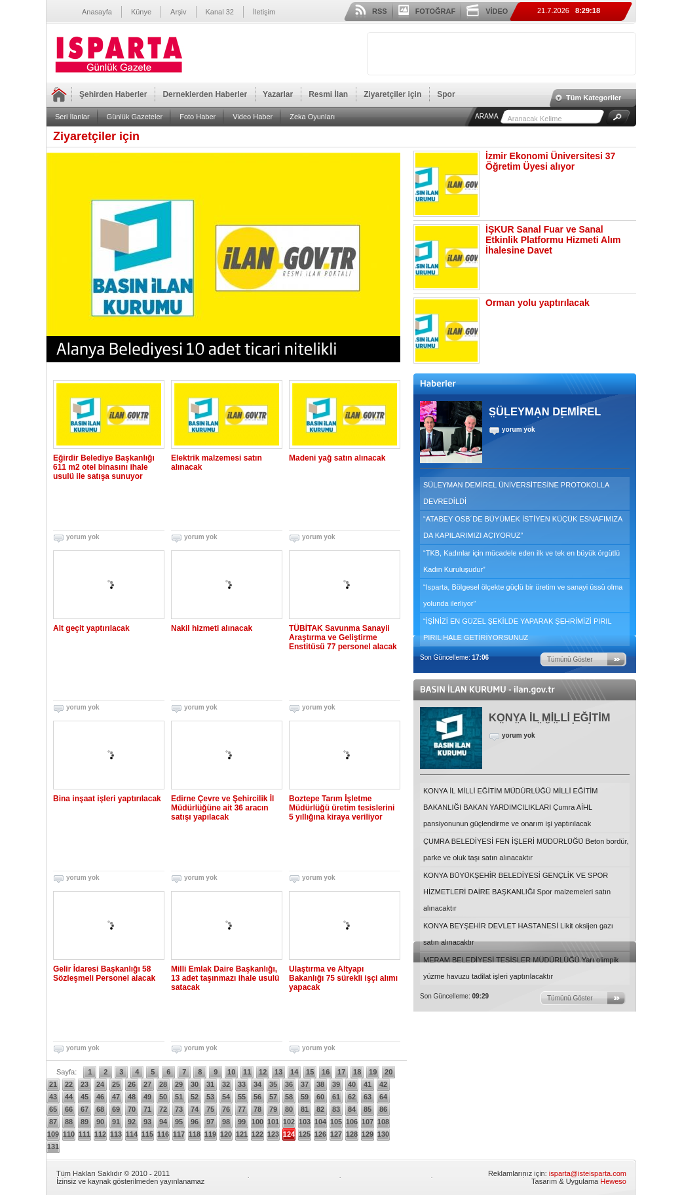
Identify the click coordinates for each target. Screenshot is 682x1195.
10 (231, 1072)
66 (69, 1109)
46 (100, 1097)
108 (383, 1122)
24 (100, 1084)
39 (336, 1084)
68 (100, 1109)
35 (273, 1084)
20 (388, 1072)
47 (116, 1097)
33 (242, 1084)
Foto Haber (198, 117)
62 (352, 1097)
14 (294, 1072)
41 (367, 1084)
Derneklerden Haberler (204, 94)
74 (195, 1109)
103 (305, 1122)
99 (242, 1122)
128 (352, 1134)
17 (341, 1072)
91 (116, 1122)
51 (179, 1097)
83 (336, 1109)
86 (383, 1109)
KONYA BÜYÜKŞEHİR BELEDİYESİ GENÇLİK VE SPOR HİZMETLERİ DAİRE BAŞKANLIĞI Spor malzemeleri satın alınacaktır (517, 891)
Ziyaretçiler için (392, 94)
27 (147, 1084)
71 (147, 1109)
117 (179, 1134)
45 (84, 1097)
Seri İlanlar (72, 117)
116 (163, 1134)
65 (53, 1109)
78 (257, 1109)
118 (194, 1134)
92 (132, 1122)
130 (383, 1134)
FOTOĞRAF (435, 11)
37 (305, 1084)
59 (305, 1097)
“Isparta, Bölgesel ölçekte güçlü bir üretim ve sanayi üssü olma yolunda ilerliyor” (522, 595)
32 (226, 1084)
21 (53, 1084)
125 (305, 1134)
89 (84, 1122)
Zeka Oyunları (312, 117)
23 (84, 1084)
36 (289, 1084)
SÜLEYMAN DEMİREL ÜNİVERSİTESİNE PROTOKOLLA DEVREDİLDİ (516, 493)
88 (69, 1122)
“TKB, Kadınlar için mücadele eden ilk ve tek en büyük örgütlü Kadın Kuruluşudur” (521, 561)
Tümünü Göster (569, 659)
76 (226, 1109)
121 (242, 1134)
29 (179, 1084)
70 (132, 1109)
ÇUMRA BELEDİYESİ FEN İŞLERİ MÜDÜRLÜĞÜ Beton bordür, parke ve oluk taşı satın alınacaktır (526, 849)
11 (247, 1072)
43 (53, 1097)
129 (367, 1134)
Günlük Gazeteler (135, 117)
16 (326, 1072)
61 (336, 1097)
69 (116, 1109)
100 (257, 1122)
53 (210, 1097)
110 (69, 1134)
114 (132, 1134)
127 (336, 1134)
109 (53, 1134)
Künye (141, 12)
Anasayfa (97, 12)
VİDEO (496, 11)
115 (147, 1134)
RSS (379, 11)
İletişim (264, 12)
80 (289, 1109)
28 (163, 1084)
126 (320, 1134)
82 (320, 1109)
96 (195, 1122)
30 (195, 1084)
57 (273, 1097)
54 (226, 1097)
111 (84, 1134)
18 (357, 1072)
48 (132, 1097)
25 (116, 1084)
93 (147, 1122)
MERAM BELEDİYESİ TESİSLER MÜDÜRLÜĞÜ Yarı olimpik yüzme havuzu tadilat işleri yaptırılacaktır (520, 968)
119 (210, 1134)
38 (320, 1084)
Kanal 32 (220, 12)
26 (132, 1084)
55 (242, 1097)
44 (69, 1097)
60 (320, 1097)
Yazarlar (278, 94)
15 (310, 1072)
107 (367, 1122)
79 (273, 1109)
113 (116, 1134)
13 (278, 1072)
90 (100, 1122)
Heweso (613, 1181)
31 (210, 1084)
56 (257, 1097)
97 (210, 1122)
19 (373, 1072)
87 (53, 1122)
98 (226, 1122)
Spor (446, 94)
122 (257, 1134)
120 (226, 1134)
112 (100, 1134)
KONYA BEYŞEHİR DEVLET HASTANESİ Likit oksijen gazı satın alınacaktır (518, 934)
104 (320, 1122)
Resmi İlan (328, 94)
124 (289, 1134)
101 (273, 1122)
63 (367, 1097)
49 (147, 1097)
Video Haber (253, 117)
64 (383, 1097)
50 (163, 1097)
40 (352, 1084)
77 (242, 1109)
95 (179, 1122)
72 (163, 1109)
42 (383, 1084)
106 (352, 1122)
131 (53, 1146)
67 (84, 1109)
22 (69, 1084)
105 (336, 1122)
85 (367, 1109)
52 (195, 1097)
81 (305, 1109)
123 (273, 1134)
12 (263, 1072)
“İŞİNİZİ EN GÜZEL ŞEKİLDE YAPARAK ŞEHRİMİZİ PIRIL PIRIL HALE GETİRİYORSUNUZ (517, 629)
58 (289, 1097)
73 (179, 1109)
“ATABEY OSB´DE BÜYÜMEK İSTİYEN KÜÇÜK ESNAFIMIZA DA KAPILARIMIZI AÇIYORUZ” (522, 527)
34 (257, 1084)
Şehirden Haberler (113, 94)
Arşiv (178, 12)
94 (163, 1122)
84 (352, 1109)
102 (289, 1122)
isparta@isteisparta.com (587, 1173)
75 (210, 1109)
